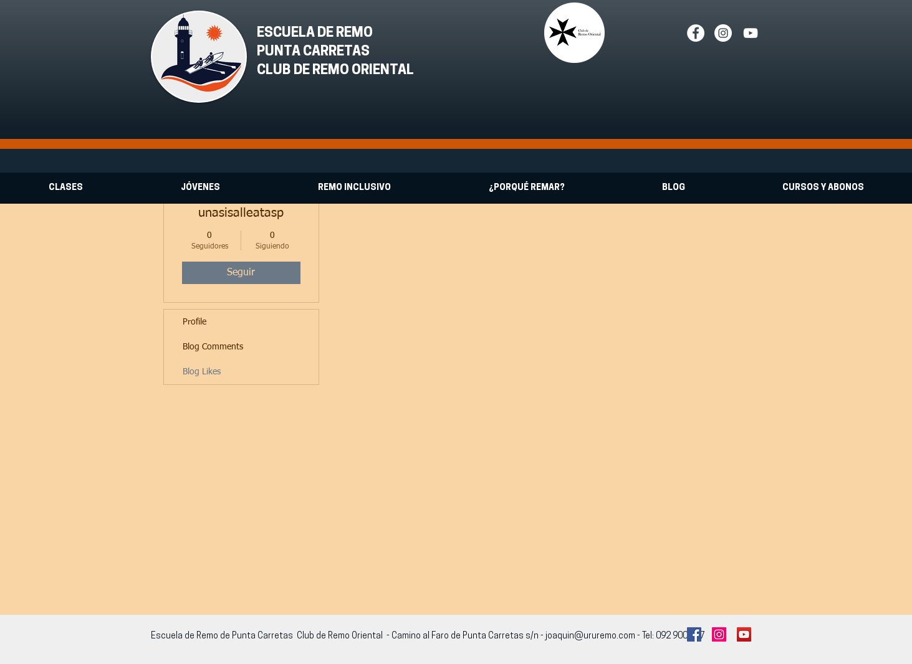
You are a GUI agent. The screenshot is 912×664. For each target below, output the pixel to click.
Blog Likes (202, 372)
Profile (194, 322)
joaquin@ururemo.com (590, 636)
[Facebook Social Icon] (694, 634)
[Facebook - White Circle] (695, 33)
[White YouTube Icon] (750, 33)
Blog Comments (213, 347)
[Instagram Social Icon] (719, 634)
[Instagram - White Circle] (723, 33)
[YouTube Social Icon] (744, 634)
